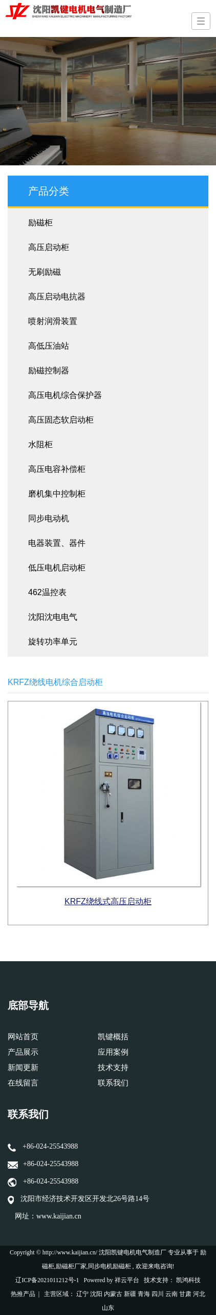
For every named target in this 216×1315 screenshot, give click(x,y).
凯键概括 (113, 1037)
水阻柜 (40, 444)
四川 (158, 1294)
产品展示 (23, 1052)
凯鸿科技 (188, 1280)
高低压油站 (48, 345)
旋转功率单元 (52, 641)
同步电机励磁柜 (109, 1266)
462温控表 (47, 592)
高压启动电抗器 (56, 296)
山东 (108, 1307)
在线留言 (23, 1083)
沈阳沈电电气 (52, 617)
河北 (199, 1294)
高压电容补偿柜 (56, 469)
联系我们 (113, 1083)
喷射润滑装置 (52, 321)
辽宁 (82, 1294)
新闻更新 (23, 1067)
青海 (144, 1294)
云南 (171, 1294)
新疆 (130, 1294)
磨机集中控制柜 (56, 493)
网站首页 (23, 1037)
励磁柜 (40, 222)
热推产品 (23, 1294)
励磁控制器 (48, 370)
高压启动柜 (48, 247)
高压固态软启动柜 (61, 419)
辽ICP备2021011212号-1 (47, 1280)
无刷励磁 (44, 272)
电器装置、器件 (56, 543)
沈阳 (96, 1294)
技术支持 (113, 1067)
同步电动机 (48, 518)
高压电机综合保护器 (65, 395)
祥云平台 (127, 1280)
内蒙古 (113, 1294)
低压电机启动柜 (56, 567)
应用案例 (113, 1052)
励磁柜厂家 (71, 1266)
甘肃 (185, 1294)
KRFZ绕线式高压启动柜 (108, 901)
